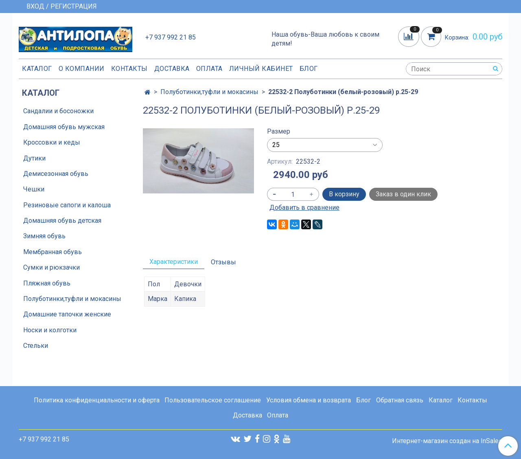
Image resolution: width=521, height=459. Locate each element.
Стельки (35, 345)
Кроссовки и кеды (51, 142)
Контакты (129, 68)
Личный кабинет (261, 68)
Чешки (33, 189)
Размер (278, 131)
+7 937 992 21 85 (170, 37)
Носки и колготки (50, 330)
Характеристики (173, 262)
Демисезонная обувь (55, 174)
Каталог (37, 68)
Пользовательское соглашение (212, 400)
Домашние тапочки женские (67, 314)
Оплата (209, 68)
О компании (82, 68)
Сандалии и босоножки (58, 111)
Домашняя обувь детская (62, 220)
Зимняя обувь (44, 236)
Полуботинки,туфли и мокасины (209, 92)
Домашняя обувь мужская (64, 127)
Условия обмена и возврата (308, 400)
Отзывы (223, 262)
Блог (309, 68)
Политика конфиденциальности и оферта (97, 400)
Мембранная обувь (52, 252)
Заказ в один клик (403, 194)
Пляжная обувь (46, 283)
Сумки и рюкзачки (51, 267)
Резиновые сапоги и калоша (67, 205)
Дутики (34, 158)
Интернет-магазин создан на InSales (447, 441)
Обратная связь (399, 400)
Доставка (172, 68)
